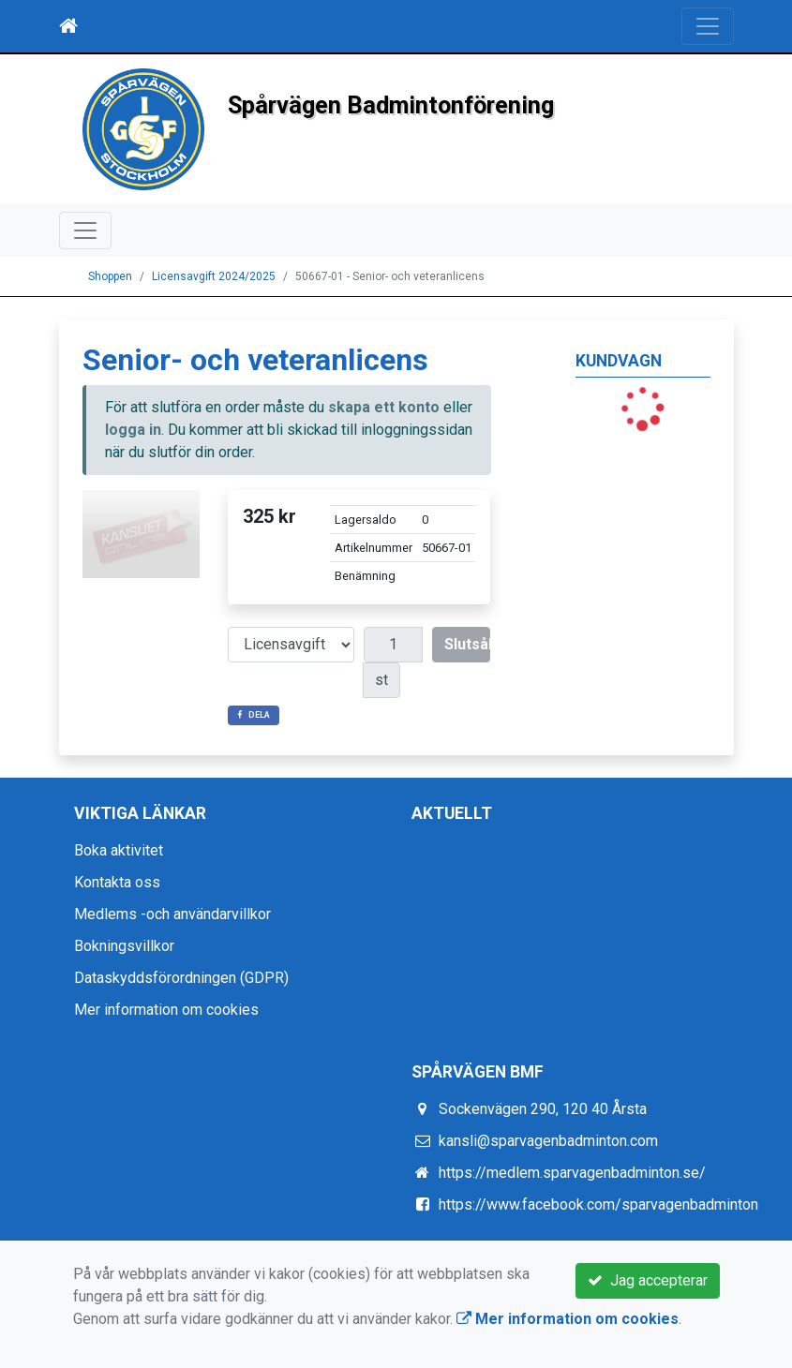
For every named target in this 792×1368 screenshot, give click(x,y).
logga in (133, 430)
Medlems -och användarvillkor (172, 914)
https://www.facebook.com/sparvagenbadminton (598, 1204)
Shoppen (110, 276)
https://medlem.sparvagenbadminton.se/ (572, 1173)
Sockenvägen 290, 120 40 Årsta (543, 1109)
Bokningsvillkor (124, 946)
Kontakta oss (117, 882)
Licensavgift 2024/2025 (214, 276)
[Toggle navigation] (707, 26)
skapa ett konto (384, 407)
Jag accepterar (648, 1280)
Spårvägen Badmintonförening (391, 105)
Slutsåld (467, 644)
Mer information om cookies (166, 1010)
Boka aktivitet (118, 850)
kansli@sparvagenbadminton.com (548, 1141)
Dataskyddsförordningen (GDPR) (181, 978)
